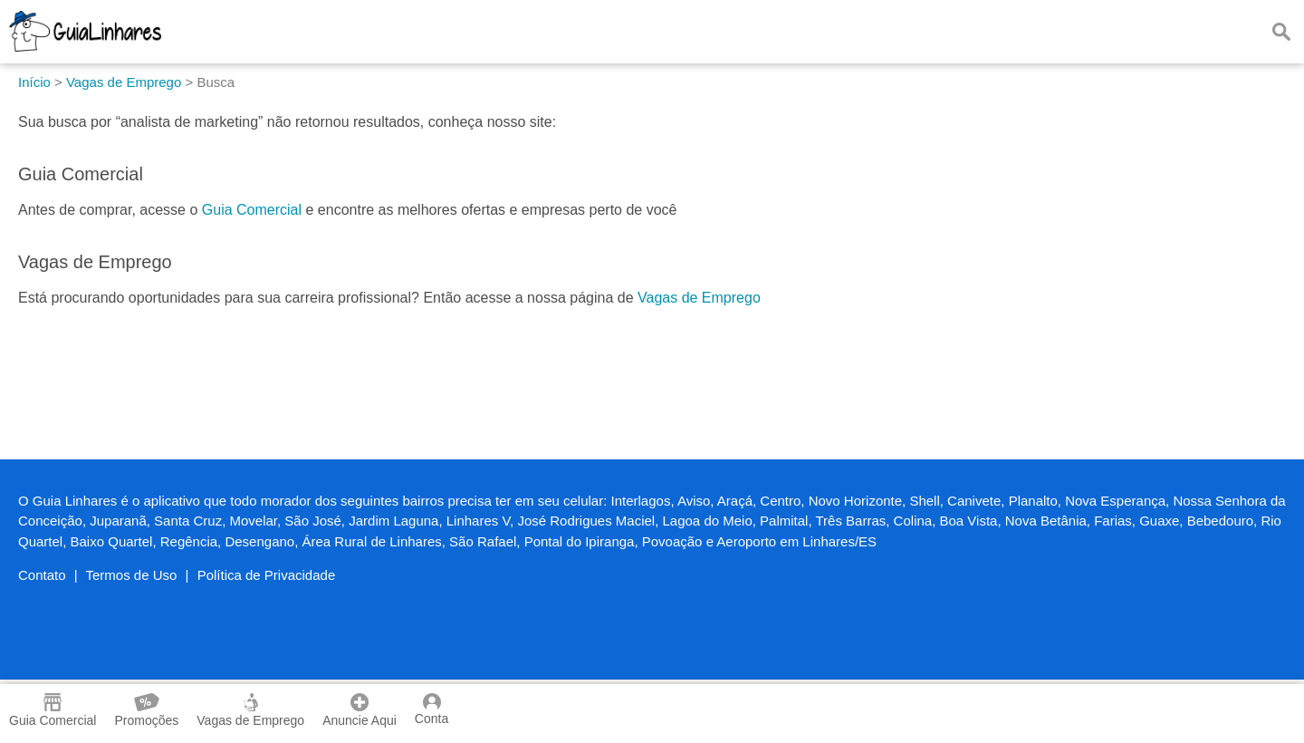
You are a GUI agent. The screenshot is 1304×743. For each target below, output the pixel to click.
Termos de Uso (131, 575)
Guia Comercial (252, 209)
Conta (431, 709)
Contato (42, 575)
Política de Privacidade (266, 575)
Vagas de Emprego (699, 297)
